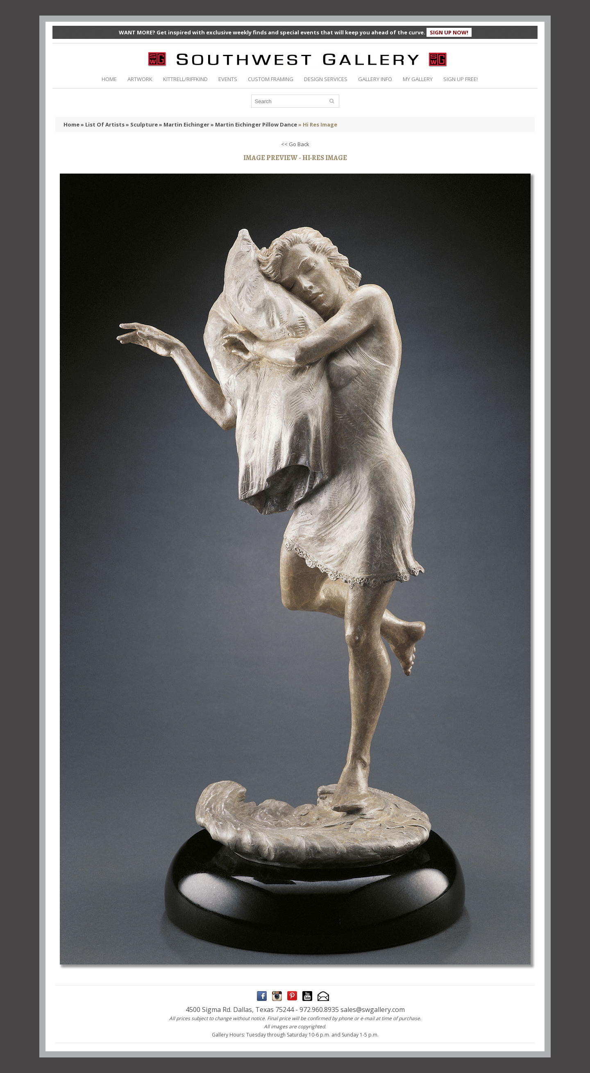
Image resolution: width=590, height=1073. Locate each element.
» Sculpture (142, 124)
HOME (109, 79)
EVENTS (227, 79)
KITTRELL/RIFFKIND (185, 79)
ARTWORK (139, 79)
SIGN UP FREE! (460, 79)
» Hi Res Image (317, 124)
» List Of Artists (103, 124)
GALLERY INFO (375, 79)
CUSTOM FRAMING (270, 79)
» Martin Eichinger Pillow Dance (254, 124)
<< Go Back (295, 144)
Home (71, 124)
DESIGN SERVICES (325, 79)
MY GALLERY (418, 79)
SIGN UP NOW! (449, 32)
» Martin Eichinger (184, 124)
